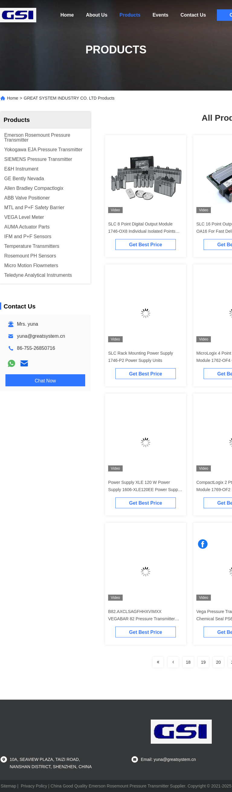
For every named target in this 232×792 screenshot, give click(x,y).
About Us (96, 15)
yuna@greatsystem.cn (41, 336)
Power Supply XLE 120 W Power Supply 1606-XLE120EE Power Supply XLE (144, 489)
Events (160, 15)
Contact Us (193, 15)
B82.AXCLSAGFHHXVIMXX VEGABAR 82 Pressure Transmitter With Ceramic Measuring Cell (141, 618)
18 (188, 662)
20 (218, 662)
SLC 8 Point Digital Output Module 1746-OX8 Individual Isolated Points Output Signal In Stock (142, 231)
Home (67, 15)
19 (203, 662)
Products (130, 15)
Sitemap (8, 786)
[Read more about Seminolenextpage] (158, 662)
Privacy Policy (34, 786)
